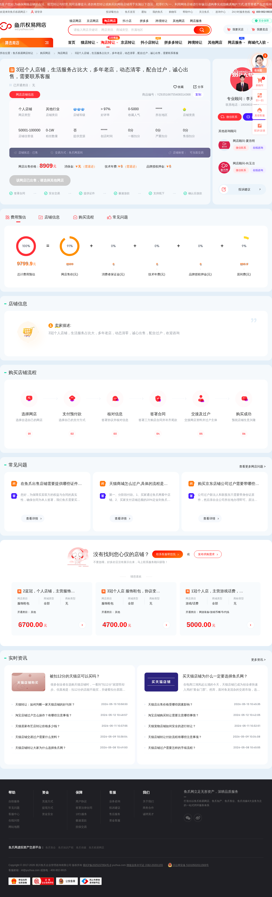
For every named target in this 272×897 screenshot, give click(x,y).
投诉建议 (249, 189)
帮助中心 (188, 11)
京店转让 (128, 43)
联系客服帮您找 (166, 554)
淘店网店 (63, 53)
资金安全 (47, 814)
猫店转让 (88, 43)
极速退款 (81, 820)
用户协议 (81, 801)
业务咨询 (114, 801)
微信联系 (229, 116)
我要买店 (235, 29)
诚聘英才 (148, 814)
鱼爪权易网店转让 (23, 53)
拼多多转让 (173, 43)
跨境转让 (195, 43)
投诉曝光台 (112, 11)
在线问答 (14, 820)
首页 (71, 43)
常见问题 (14, 807)
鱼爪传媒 (81, 847)
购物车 (173, 11)
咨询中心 (220, 11)
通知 (143, 11)
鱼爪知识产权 (66, 847)
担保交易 (81, 826)
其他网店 (215, 43)
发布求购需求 (206, 554)
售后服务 (114, 814)
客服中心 (14, 814)
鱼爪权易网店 (96, 847)
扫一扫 (258, 97)
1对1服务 (81, 814)
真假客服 (260, 115)
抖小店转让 (150, 41)
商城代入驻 (257, 43)
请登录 (36, 11)
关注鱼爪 (204, 11)
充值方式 (47, 801)
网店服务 (235, 41)
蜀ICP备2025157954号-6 (97, 865)
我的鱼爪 (158, 11)
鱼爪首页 (130, 11)
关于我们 (148, 801)
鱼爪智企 (50, 847)
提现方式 (47, 807)
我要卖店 (260, 29)
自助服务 (14, 801)
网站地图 (14, 826)
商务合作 (148, 807)
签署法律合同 (84, 807)
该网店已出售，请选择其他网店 (40, 180)
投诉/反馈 (259, 130)
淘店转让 (108, 41)
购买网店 (45, 53)
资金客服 (114, 820)
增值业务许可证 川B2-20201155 (144, 865)
